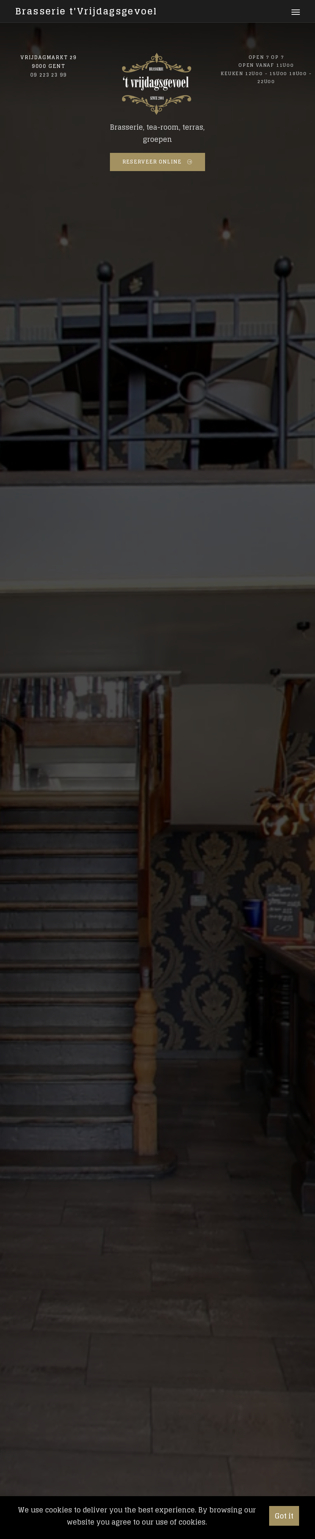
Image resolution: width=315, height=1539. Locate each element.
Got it (284, 1516)
